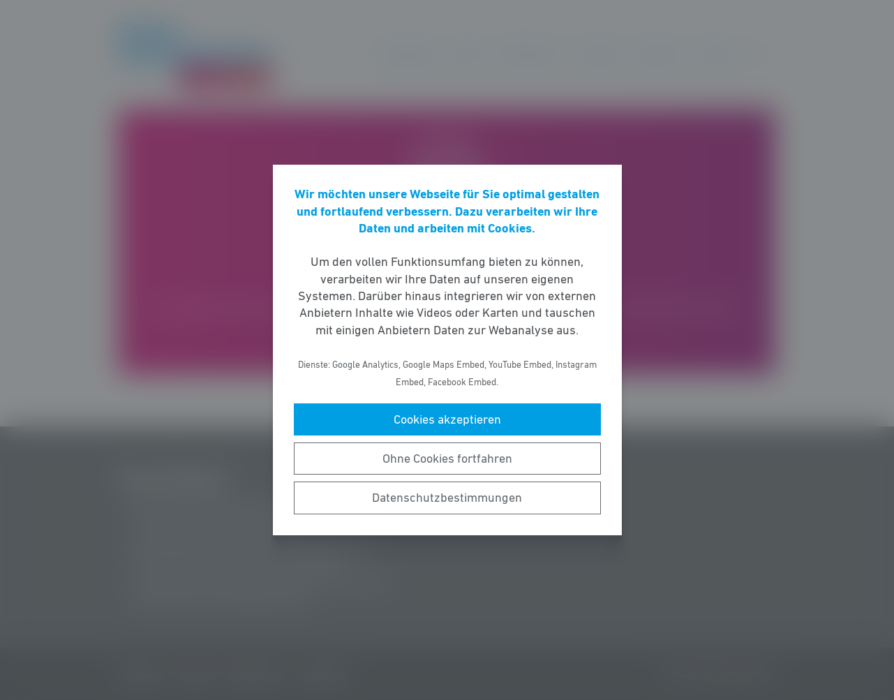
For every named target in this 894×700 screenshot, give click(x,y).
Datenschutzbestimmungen (447, 497)
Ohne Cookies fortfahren (447, 458)
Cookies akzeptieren (447, 419)
